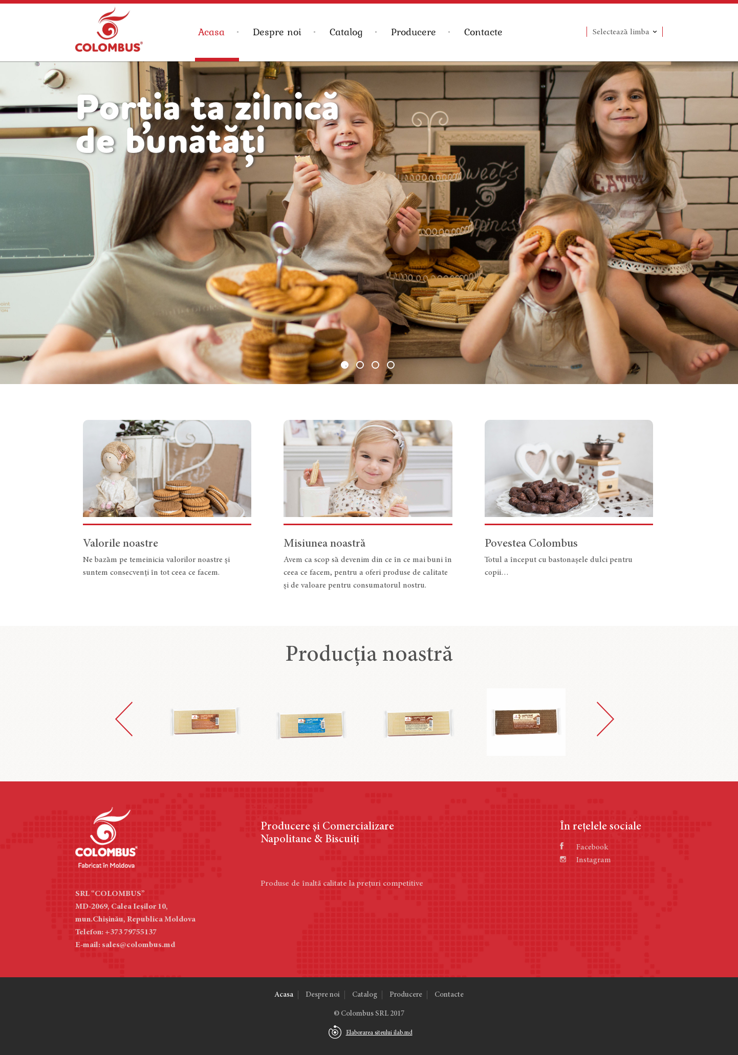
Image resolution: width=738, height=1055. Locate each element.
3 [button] (375, 365)
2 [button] (360, 365)
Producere (413, 31)
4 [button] (391, 365)
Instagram (585, 860)
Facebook (584, 847)
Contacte (483, 31)
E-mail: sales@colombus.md (125, 945)
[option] (369, 222)
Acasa (211, 31)
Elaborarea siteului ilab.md (379, 1033)
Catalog (346, 31)
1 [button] (345, 365)
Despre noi (277, 31)
